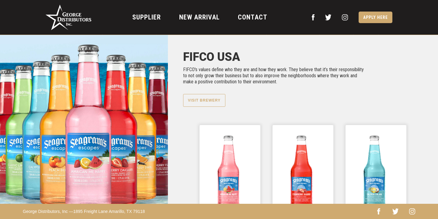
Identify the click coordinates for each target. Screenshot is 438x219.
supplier (146, 17)
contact (252, 17)
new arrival (199, 17)
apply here (375, 17)
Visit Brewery (204, 100)
